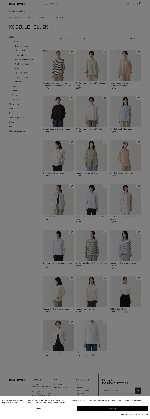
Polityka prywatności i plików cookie (134, 414)
